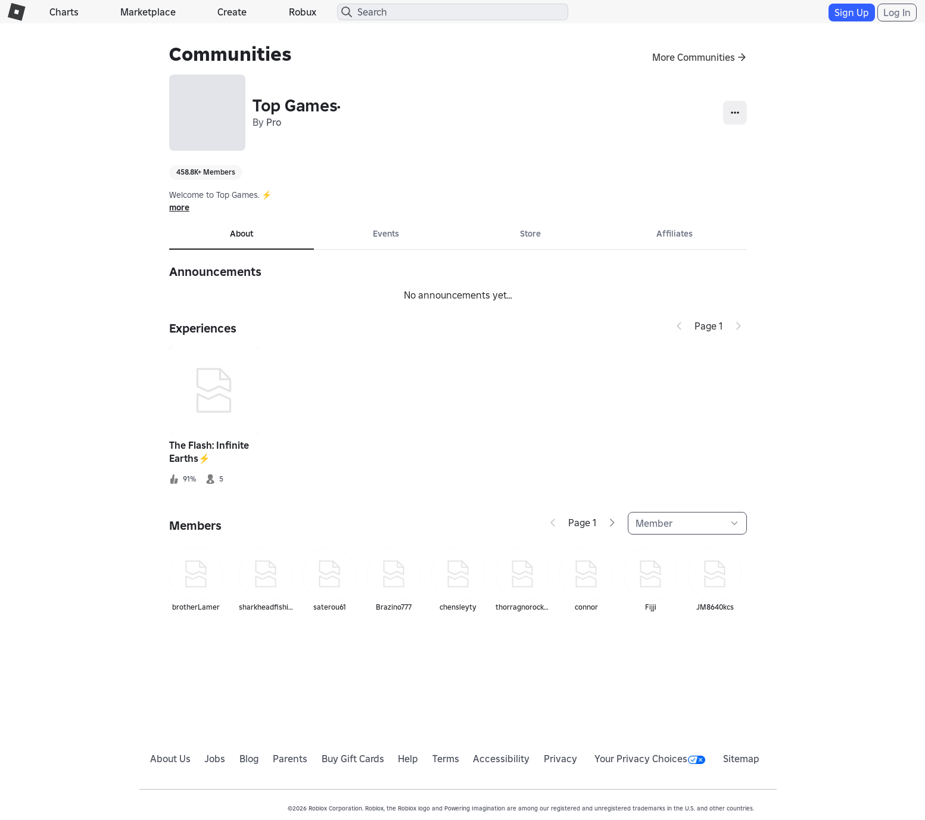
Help (408, 759)
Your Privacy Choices (649, 759)
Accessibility (501, 759)
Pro (273, 122)
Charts (64, 12)
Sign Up (851, 12)
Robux (302, 12)
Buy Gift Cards (353, 759)
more (179, 207)
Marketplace (148, 12)
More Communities (693, 57)
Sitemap (741, 759)
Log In (897, 12)
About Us (170, 759)
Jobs (214, 759)
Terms (445, 759)
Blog (249, 759)
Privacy (560, 759)
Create (232, 12)
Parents (290, 759)
